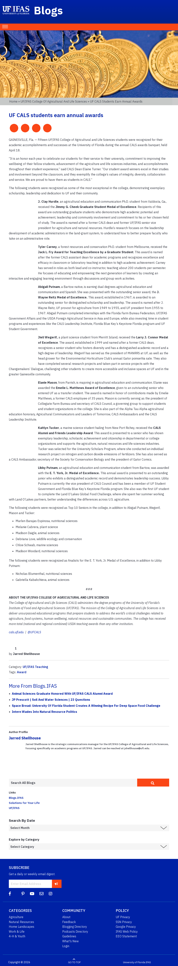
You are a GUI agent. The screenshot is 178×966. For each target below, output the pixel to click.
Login (65, 946)
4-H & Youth (17, 936)
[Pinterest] (22, 894)
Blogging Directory (74, 926)
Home (13, 101)
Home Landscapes (21, 926)
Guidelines (69, 936)
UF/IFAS (14, 808)
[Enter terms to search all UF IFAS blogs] (73, 783)
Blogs (48, 10)
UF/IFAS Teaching (35, 667)
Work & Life (16, 931)
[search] (153, 783)
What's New (70, 941)
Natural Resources (21, 922)
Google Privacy (126, 926)
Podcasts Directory (75, 931)
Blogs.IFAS (16, 798)
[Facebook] (10, 894)
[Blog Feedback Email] (41, 894)
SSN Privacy (124, 922)
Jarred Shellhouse (25, 738)
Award (21, 672)
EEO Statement (126, 936)
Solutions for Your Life (24, 803)
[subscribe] (56, 884)
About (66, 917)
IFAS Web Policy (127, 931)
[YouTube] (32, 894)
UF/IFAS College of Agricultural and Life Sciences (54, 101)
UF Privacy (123, 917)
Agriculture (16, 917)
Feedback (69, 922)
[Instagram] (50, 894)
